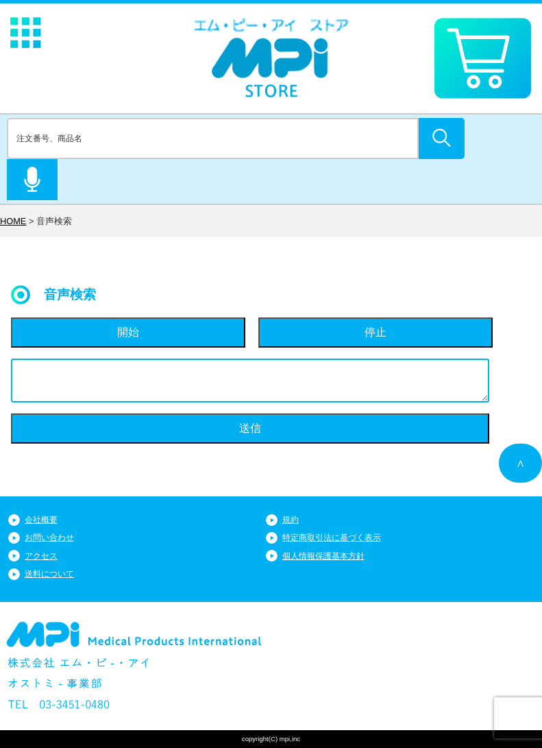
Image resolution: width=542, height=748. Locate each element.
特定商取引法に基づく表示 (331, 537)
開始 (128, 332)
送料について (49, 574)
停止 (375, 332)
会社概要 (41, 519)
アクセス (41, 556)
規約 (290, 519)
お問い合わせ (49, 537)
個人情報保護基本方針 (323, 556)
